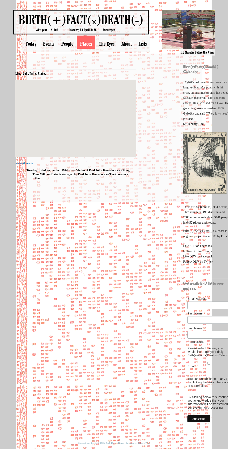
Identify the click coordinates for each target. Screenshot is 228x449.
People (67, 43)
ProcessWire (144, 443)
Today (30, 43)
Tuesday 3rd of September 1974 (47, 170)
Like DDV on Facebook (198, 256)
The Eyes (106, 43)
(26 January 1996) (194, 124)
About (126, 43)
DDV (224, 236)
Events (48, 43)
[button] (76, 114)
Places (86, 43)
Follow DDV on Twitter (197, 261)
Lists (142, 43)
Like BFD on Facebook (197, 246)
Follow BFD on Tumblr (197, 251)
